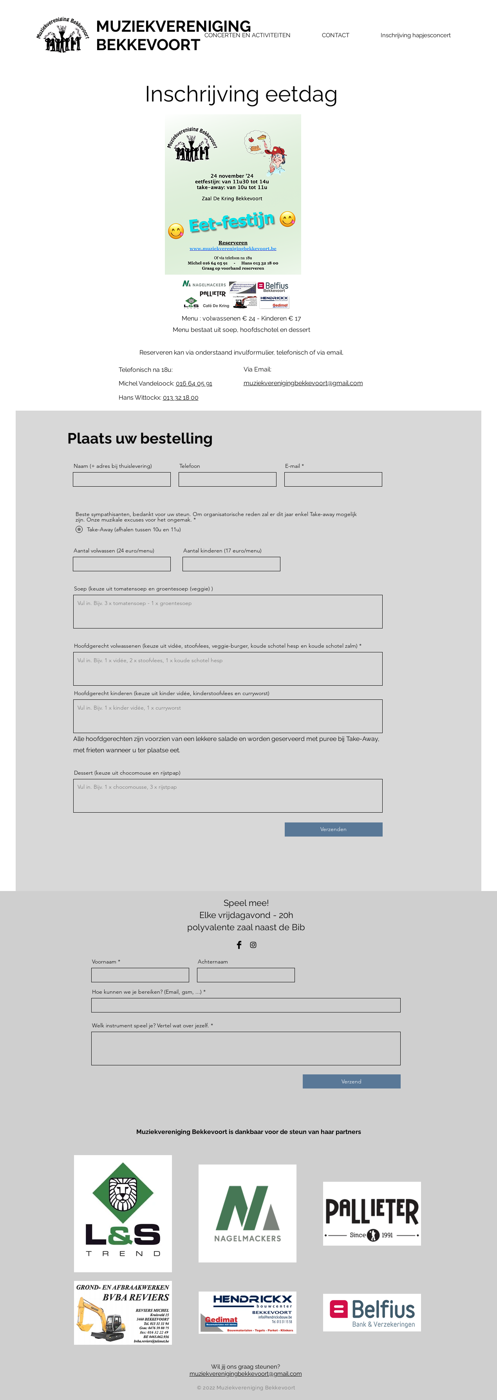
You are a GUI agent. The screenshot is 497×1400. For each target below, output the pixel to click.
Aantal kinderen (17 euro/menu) (222, 550)
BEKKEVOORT (148, 44)
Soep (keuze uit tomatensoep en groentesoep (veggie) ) (143, 588)
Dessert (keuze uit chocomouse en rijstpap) (127, 772)
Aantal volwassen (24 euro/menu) (114, 550)
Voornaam (104, 961)
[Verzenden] (334, 829)
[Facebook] (239, 945)
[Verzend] (352, 1081)
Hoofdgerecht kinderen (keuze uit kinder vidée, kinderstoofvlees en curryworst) (171, 693)
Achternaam (213, 961)
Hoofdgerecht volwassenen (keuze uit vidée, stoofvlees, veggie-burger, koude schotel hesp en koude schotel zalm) (216, 645)
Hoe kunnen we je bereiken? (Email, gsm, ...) (147, 991)
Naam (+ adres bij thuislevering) (113, 466)
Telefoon (189, 466)
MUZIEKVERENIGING (173, 26)
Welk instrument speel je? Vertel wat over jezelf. (150, 1025)
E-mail (292, 466)
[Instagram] (253, 945)
